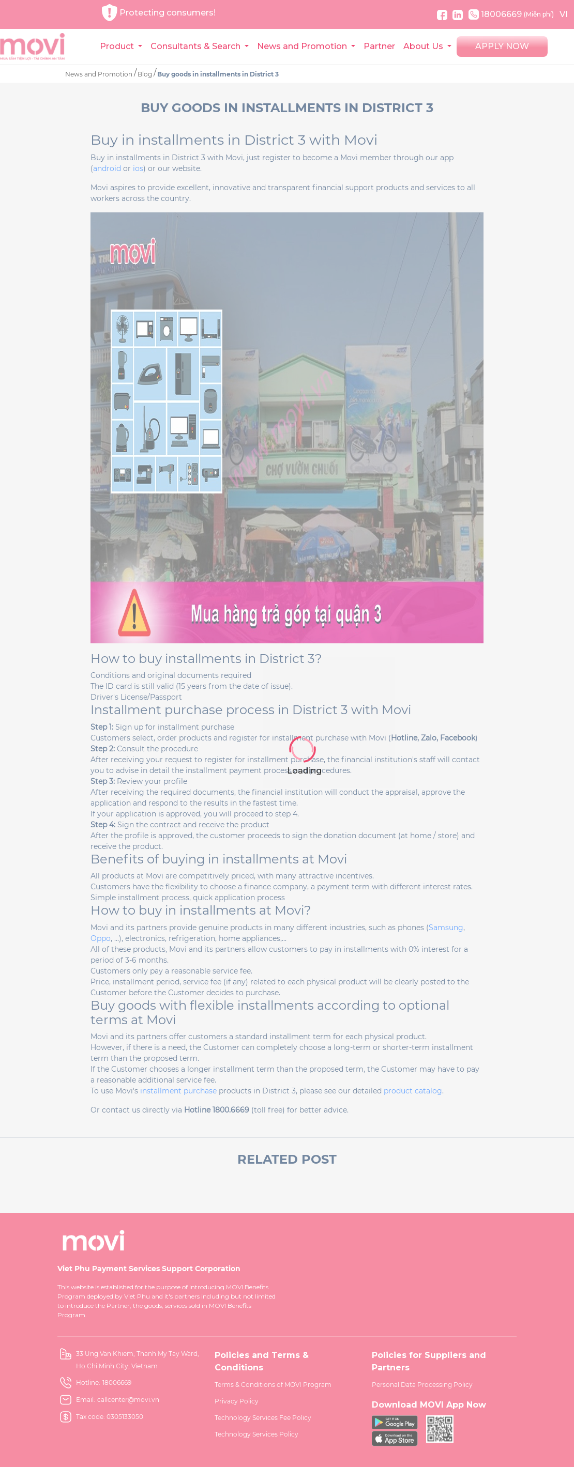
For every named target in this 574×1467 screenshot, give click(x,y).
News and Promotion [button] (303, 46)
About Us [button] (424, 46)
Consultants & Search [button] (196, 46)
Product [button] (118, 46)
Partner (379, 46)
